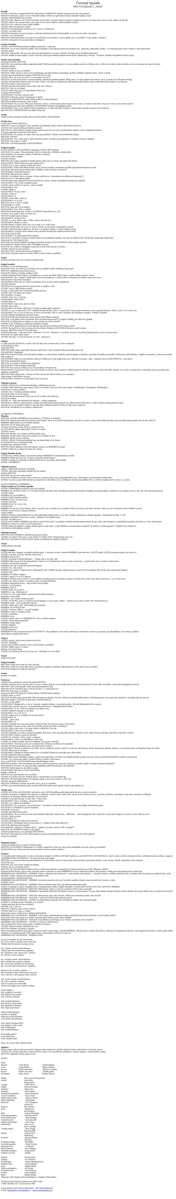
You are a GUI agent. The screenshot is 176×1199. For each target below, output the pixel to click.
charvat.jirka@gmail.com (42, 1190)
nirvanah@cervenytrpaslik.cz (18, 1190)
